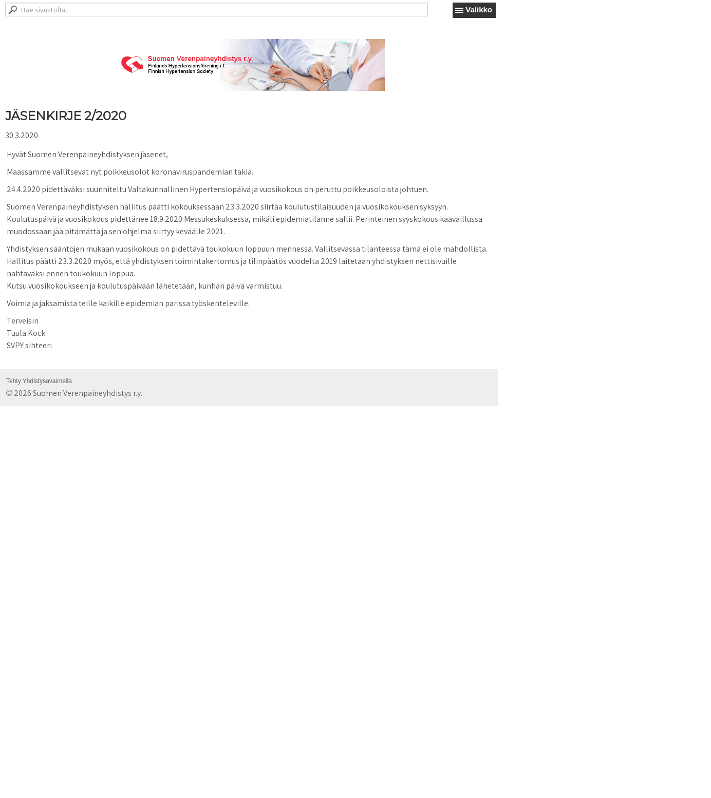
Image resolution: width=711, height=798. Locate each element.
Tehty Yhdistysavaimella (39, 381)
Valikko (478, 9)
